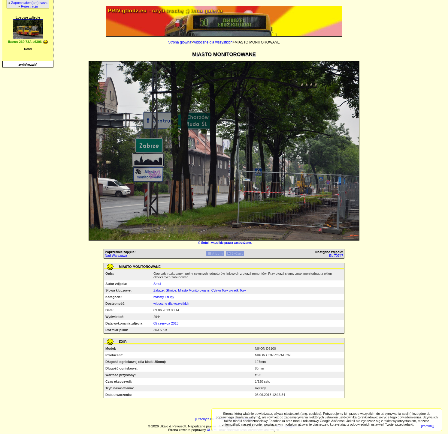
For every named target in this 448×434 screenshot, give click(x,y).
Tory (243, 290)
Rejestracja (29, 6)
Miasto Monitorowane (194, 290)
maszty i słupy (163, 297)
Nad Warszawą (116, 255)
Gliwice (170, 290)
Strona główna (179, 42)
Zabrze (158, 290)
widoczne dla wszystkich (212, 42)
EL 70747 (336, 255)
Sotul (205, 242)
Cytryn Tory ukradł (224, 290)
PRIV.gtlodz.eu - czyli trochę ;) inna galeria (165, 10)
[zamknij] (427, 426)
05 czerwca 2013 (165, 323)
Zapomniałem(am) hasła (29, 2)
